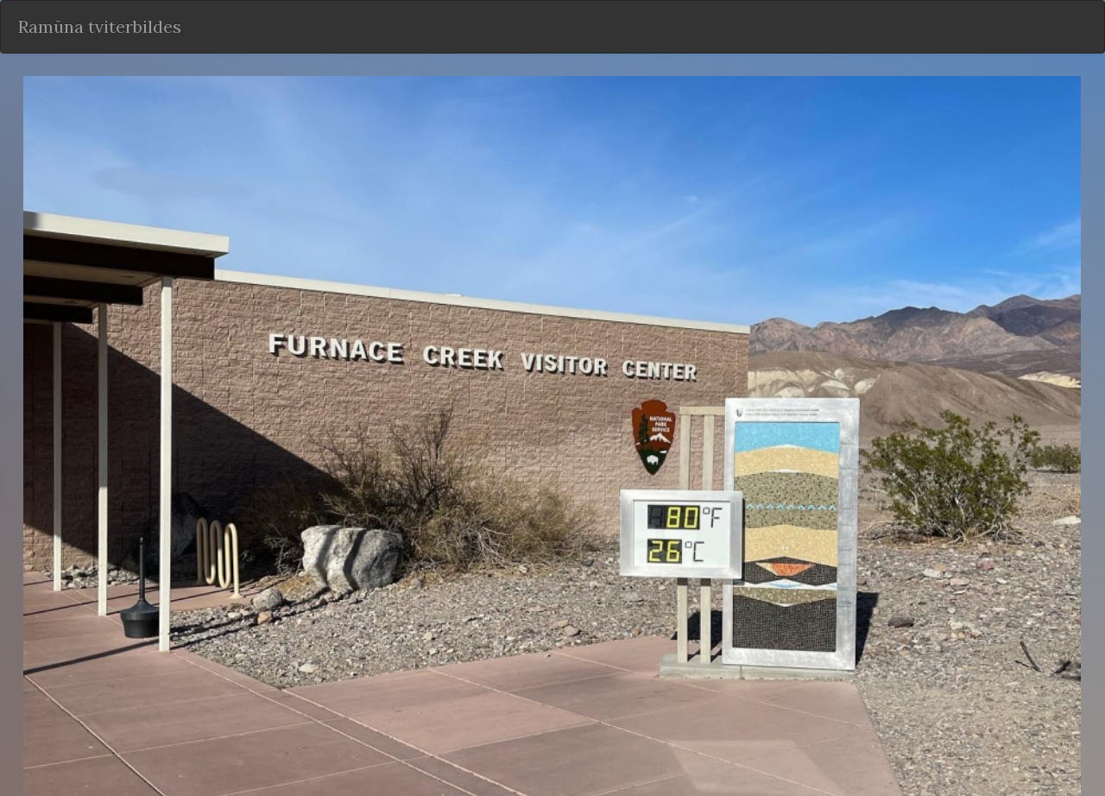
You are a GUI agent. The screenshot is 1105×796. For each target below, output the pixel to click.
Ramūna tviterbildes (99, 26)
